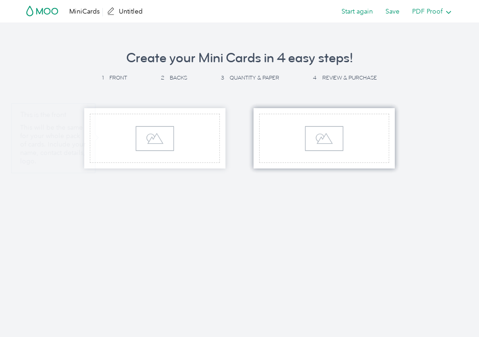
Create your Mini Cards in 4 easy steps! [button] (239, 58)
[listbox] (429, 11)
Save (392, 11)
